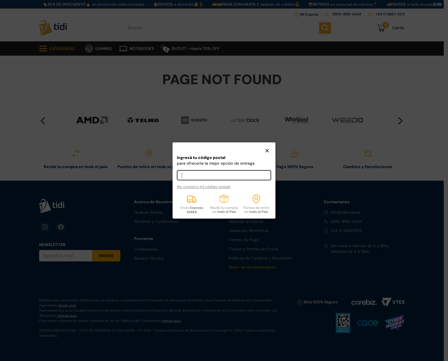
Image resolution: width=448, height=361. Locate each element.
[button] (267, 151)
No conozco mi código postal (203, 186)
